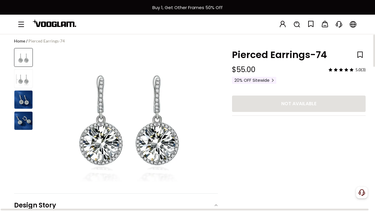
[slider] (341, 69)
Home (19, 40)
